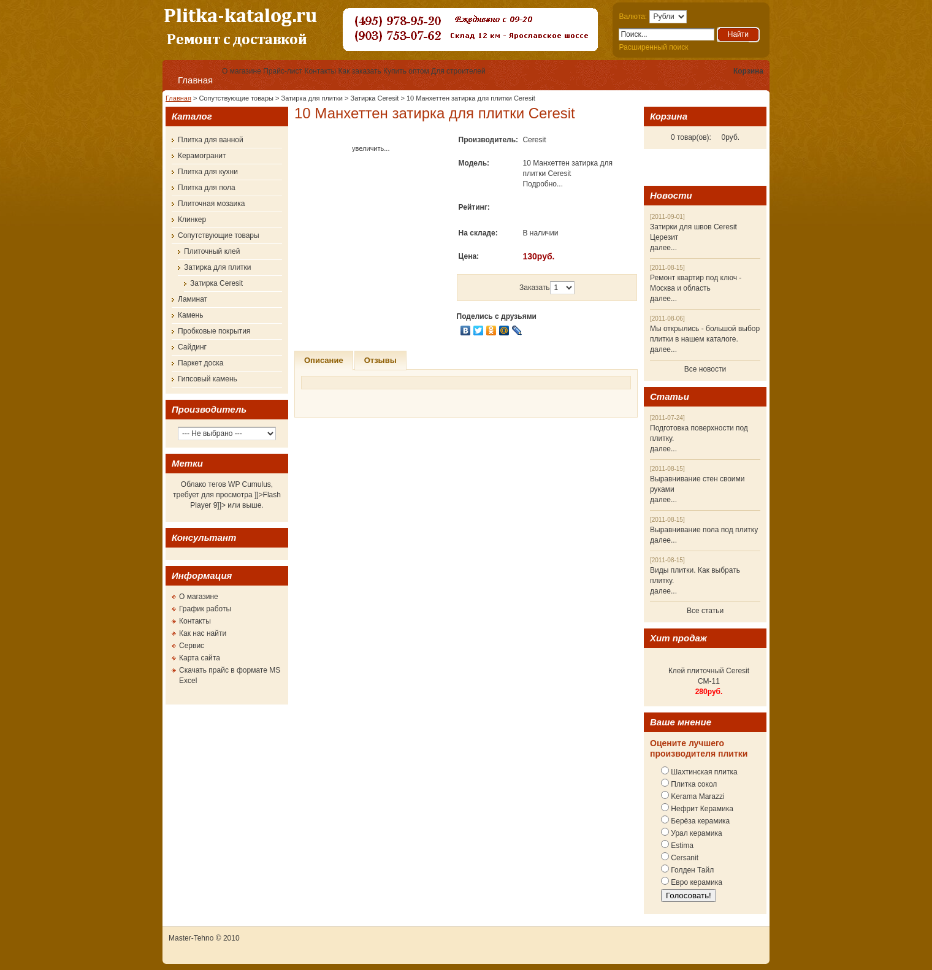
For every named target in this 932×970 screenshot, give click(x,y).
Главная (195, 80)
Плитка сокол (693, 784)
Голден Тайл (691, 870)
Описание (323, 360)
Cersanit (683, 858)
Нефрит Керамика (701, 808)
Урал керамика (695, 833)
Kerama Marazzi (697, 796)
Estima (681, 845)
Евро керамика (695, 882)
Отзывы (380, 360)
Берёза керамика (699, 821)
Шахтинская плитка (703, 772)
